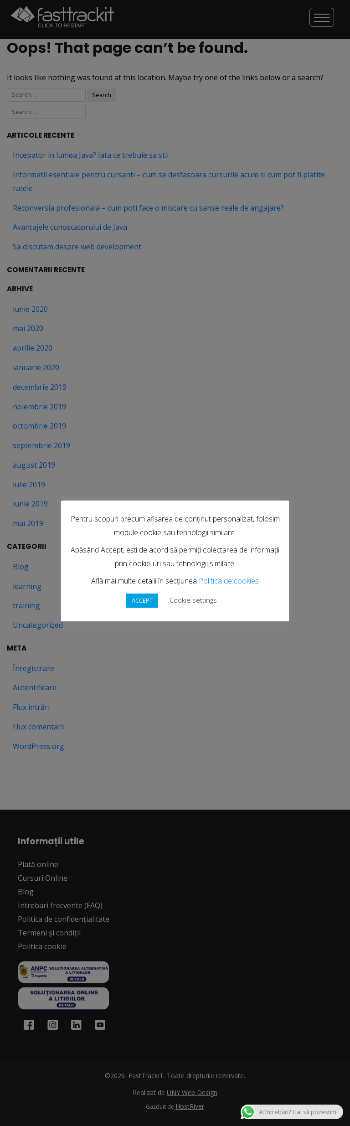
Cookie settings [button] (193, 599)
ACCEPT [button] (142, 600)
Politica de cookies (229, 581)
